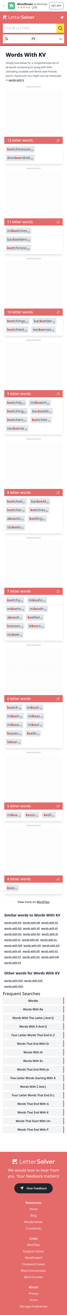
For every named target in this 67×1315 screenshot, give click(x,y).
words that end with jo (33, 1069)
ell (49, 814)
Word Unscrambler (33, 1271)
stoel (14, 634)
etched (16, 501)
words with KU (31, 957)
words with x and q (33, 1026)
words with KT (12, 957)
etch (14, 707)
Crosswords (33, 1228)
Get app (56, 5)
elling (37, 518)
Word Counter (33, 1277)
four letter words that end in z (33, 1035)
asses (15, 626)
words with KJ (12, 940)
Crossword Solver (33, 1264)
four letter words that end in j (33, 1095)
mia (13, 814)
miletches (18, 230)
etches (39, 510)
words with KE (31, 928)
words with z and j (33, 1087)
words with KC (49, 922)
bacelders (18, 239)
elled (35, 617)
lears (36, 626)
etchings (17, 321)
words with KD (13, 928)
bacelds (42, 411)
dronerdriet (20, 157)
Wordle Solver (33, 1222)
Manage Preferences (33, 1306)
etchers (16, 419)
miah (34, 707)
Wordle (33, 1001)
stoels (15, 527)
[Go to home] (33, 1161)
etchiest (17, 329)
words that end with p (33, 1130)
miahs (37, 600)
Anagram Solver (33, 1251)
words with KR (31, 951)
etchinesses (20, 149)
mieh (14, 716)
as (12, 888)
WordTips (43, 902)
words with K (16, 80)
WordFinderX (33, 1258)
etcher (15, 510)
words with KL (48, 940)
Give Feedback (33, 1188)
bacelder (44, 321)
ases (14, 733)
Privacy (33, 1293)
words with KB (31, 922)
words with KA (12, 922)
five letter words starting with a (33, 1078)
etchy (15, 600)
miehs (15, 608)
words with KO (50, 945)
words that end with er (33, 1044)
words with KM (13, 945)
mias (35, 716)
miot (35, 724)
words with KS (49, 951)
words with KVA (13, 980)
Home (33, 1209)
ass (32, 814)
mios (14, 724)
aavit (14, 617)
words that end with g (33, 1104)
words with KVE (33, 980)
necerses (43, 329)
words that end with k (33, 1112)
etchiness (18, 248)
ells (33, 733)
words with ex (33, 1061)
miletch (39, 402)
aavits (15, 518)
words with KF (49, 928)
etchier (41, 419)
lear (13, 741)
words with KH (31, 934)
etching (16, 411)
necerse (17, 428)
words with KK (30, 940)
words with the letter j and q (33, 1018)
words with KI (50, 934)
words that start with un (33, 1121)
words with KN (32, 945)
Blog (33, 1215)
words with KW (50, 957)
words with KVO (13, 986)
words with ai (33, 1052)
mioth (38, 608)
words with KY (12, 962)
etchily (16, 402)
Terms (33, 1300)
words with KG (12, 934)
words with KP (12, 951)
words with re (33, 1009)
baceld (40, 501)
